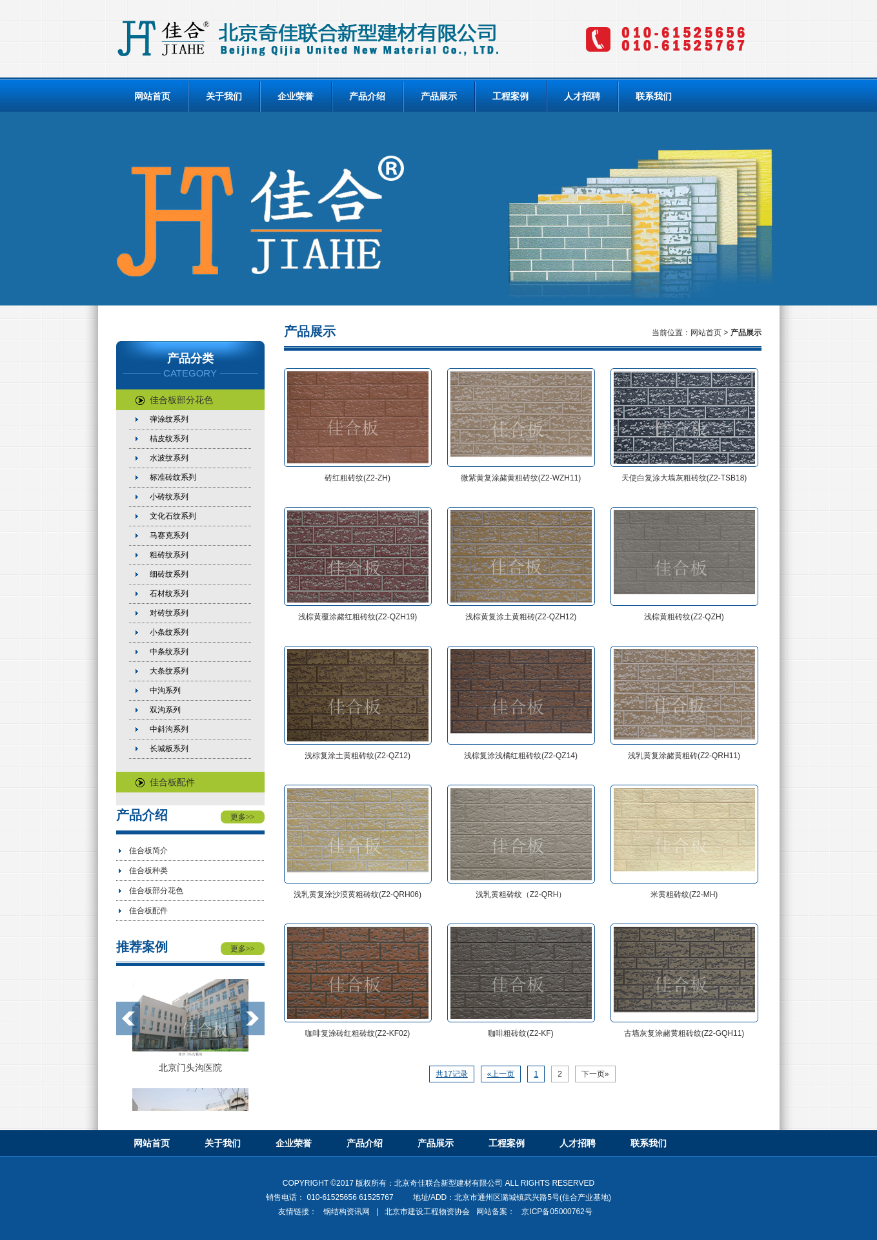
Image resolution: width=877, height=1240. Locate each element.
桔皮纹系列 (169, 438)
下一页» (595, 1074)
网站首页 (152, 96)
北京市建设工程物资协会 (427, 1211)
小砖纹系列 (169, 496)
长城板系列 (169, 748)
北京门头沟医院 (190, 1067)
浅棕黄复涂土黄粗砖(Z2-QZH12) (521, 616)
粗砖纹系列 (169, 554)
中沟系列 (165, 690)
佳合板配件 (165, 782)
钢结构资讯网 (346, 1211)
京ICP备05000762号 (556, 1211)
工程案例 (510, 96)
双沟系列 (165, 709)
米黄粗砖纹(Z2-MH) (684, 894)
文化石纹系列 (173, 516)
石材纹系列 (169, 593)
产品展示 (439, 96)
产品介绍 (367, 96)
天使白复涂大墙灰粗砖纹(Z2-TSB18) (684, 477)
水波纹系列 (169, 457)
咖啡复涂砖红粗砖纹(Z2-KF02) (357, 1033)
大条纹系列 (169, 671)
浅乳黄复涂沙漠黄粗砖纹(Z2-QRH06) (357, 894)
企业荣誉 (295, 96)
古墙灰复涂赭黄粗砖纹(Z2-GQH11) (684, 1033)
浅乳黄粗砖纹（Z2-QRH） (521, 894)
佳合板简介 (148, 850)
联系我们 (654, 96)
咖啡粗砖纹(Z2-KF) (520, 1033)
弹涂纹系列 (169, 419)
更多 (242, 817)
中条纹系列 (169, 651)
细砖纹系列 (169, 574)
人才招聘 (582, 96)
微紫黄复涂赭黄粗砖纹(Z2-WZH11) (521, 477)
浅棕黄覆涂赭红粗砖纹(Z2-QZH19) (358, 616)
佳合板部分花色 (174, 400)
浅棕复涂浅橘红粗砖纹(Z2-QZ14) (521, 755)
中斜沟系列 (169, 729)
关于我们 (224, 96)
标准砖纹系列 (173, 477)
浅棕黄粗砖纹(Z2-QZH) (683, 616)
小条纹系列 (169, 632)
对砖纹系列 (169, 612)
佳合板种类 (148, 870)
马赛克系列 (169, 535)
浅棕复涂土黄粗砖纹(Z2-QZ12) (357, 755)
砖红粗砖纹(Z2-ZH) (357, 477)
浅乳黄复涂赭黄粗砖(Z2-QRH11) (684, 755)
